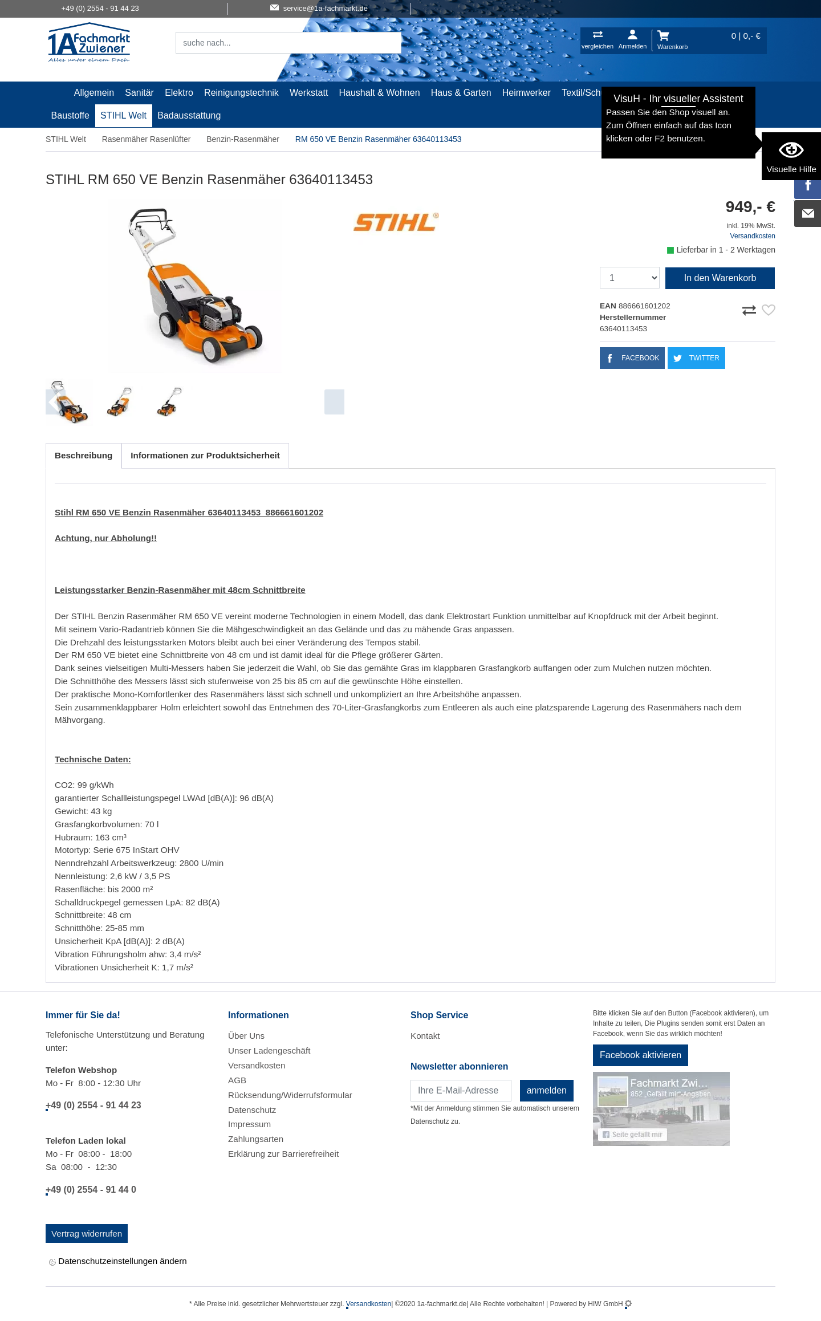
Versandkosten (752, 236)
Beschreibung (83, 455)
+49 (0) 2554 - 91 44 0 (91, 1189)
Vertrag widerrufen (86, 1233)
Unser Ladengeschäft (269, 1050)
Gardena (703, 92)
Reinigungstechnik (241, 92)
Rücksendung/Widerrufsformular (290, 1095)
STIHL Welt (123, 115)
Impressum (249, 1124)
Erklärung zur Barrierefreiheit (283, 1154)
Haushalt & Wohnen (379, 92)
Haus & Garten (461, 92)
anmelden (547, 1090)
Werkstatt (309, 92)
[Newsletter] (460, 1090)
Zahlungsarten (255, 1139)
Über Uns (246, 1035)
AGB (237, 1080)
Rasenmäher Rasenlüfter (146, 139)
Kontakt (425, 1035)
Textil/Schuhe (589, 92)
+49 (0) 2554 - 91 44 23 (93, 1105)
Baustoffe (70, 115)
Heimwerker (526, 92)
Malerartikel (650, 92)
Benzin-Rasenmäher (242, 139)
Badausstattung (189, 115)
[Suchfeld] (276, 43)
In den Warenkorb (720, 278)
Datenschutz (252, 1110)
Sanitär (139, 92)
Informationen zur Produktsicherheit (205, 455)
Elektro (179, 92)
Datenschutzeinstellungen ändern (118, 1262)
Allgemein (94, 92)
